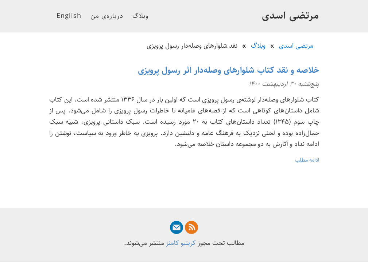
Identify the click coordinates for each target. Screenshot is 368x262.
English (69, 16)
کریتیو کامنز (181, 243)
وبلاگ (140, 16)
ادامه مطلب (307, 160)
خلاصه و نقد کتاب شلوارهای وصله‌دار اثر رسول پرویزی (228, 70)
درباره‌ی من (106, 16)
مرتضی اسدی (290, 16)
